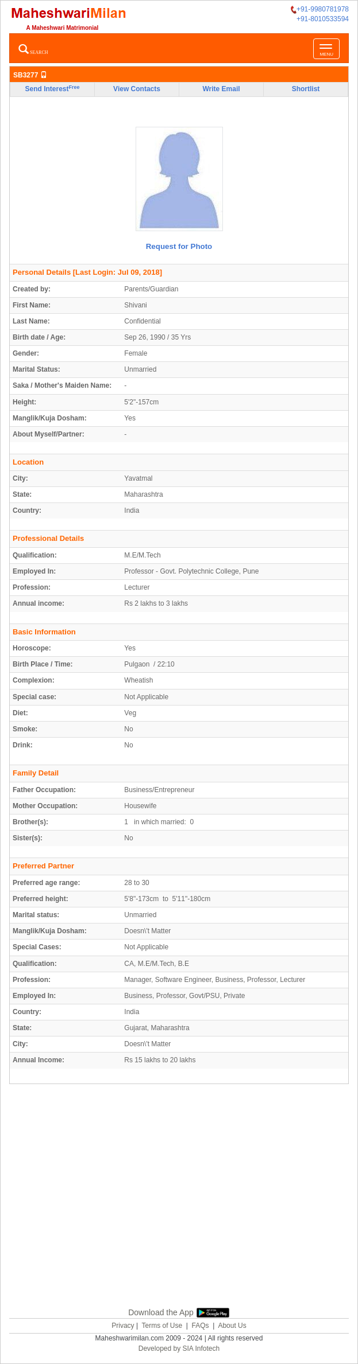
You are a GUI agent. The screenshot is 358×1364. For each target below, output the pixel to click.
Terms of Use (161, 1326)
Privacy (122, 1326)
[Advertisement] (183, 1193)
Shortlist (306, 89)
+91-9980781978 (320, 9)
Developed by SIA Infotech (179, 1348)
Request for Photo (179, 246)
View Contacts (136, 89)
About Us (232, 1326)
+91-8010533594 (323, 19)
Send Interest (52, 88)
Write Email (221, 89)
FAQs (200, 1326)
